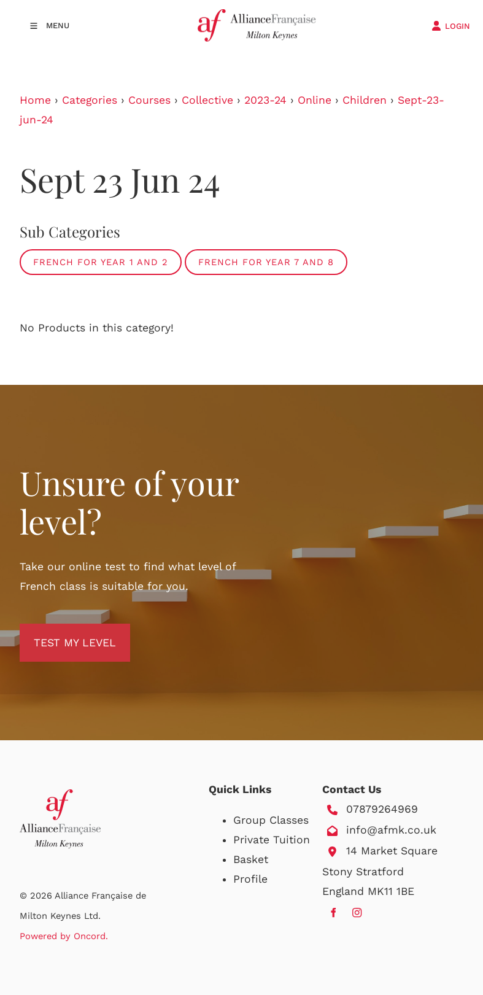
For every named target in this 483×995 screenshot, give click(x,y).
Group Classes (271, 820)
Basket (250, 859)
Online (314, 100)
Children (364, 100)
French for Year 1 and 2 (100, 262)
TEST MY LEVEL (61, 633)
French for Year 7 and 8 (266, 262)
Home (35, 100)
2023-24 (265, 100)
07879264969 (382, 809)
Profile (250, 879)
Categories (89, 100)
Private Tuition (271, 840)
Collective (207, 100)
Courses (149, 100)
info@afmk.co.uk (391, 830)
